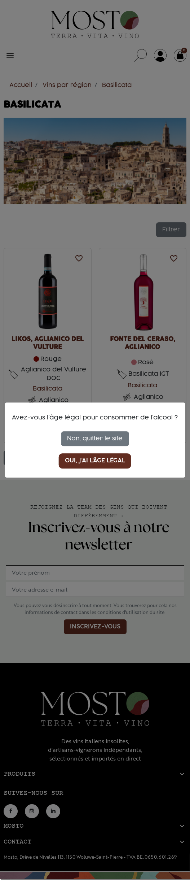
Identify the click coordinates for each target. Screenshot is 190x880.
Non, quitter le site (95, 438)
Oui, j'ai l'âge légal (95, 461)
